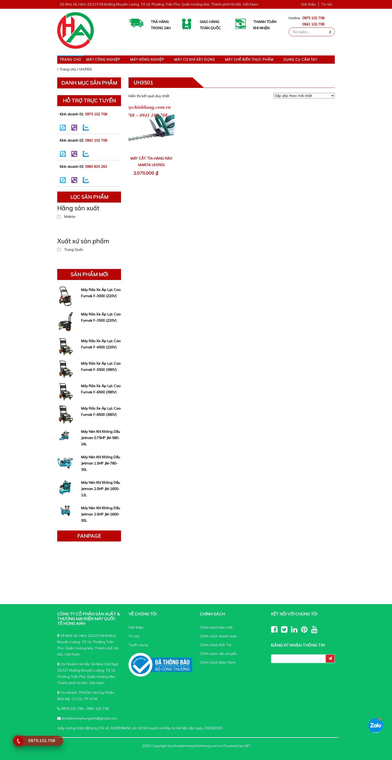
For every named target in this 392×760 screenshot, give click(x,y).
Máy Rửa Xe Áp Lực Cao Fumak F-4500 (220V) (101, 344)
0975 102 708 (313, 18)
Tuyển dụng (138, 645)
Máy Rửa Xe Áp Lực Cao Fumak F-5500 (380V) (101, 366)
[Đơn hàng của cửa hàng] (304, 95)
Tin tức (326, 4)
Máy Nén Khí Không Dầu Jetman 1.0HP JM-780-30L (100, 463)
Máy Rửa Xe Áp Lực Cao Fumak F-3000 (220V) (101, 292)
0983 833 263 (96, 166)
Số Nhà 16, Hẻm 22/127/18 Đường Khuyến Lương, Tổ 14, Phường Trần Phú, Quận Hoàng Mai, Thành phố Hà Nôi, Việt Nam (159, 4)
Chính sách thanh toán (218, 636)
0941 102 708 (313, 24)
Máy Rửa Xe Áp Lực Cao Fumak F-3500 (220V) (101, 317)
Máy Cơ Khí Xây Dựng (194, 59)
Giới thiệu (308, 4)
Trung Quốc (73, 249)
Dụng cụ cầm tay (300, 59)
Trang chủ (70, 59)
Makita (69, 216)
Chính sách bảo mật (216, 627)
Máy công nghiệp (103, 59)
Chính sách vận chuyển (218, 653)
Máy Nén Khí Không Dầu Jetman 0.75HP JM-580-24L (100, 437)
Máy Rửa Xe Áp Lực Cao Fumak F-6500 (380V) (101, 389)
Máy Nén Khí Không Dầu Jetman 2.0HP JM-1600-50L (100, 514)
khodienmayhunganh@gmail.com (89, 718)
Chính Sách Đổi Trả (215, 645)
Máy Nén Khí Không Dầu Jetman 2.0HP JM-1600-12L (100, 488)
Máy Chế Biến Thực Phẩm (249, 59)
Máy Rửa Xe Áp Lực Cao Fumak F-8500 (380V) (101, 411)
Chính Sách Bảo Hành (218, 662)
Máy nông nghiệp (147, 59)
